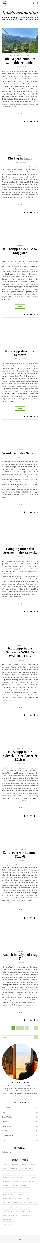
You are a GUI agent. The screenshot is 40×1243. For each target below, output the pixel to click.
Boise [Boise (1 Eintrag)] (5, 1168)
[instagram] (19, 1239)
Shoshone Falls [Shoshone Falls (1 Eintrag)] (29, 1202)
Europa (27, 55)
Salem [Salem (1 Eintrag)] (28, 1198)
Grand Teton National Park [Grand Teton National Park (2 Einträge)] (25, 1181)
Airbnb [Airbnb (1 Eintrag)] (6, 1164)
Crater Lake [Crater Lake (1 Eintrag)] (26, 1168)
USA (3, 1140)
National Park (6, 1126)
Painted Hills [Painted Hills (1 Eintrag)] (23, 1194)
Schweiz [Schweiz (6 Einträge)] (6, 1202)
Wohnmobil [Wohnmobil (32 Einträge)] (7, 1219)
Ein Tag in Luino (20, 158)
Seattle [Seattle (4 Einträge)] (16, 1202)
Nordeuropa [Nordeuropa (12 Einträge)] (8, 1190)
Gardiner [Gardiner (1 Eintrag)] (7, 1181)
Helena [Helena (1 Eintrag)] (6, 1185)
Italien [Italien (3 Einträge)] (15, 1185)
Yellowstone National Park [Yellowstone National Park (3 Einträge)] (14, 1224)
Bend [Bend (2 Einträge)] (24, 1164)
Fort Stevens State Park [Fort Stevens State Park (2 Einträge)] (12, 1177)
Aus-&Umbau (6, 1108)
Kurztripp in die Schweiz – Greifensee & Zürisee (20, 755)
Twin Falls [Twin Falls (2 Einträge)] (20, 1211)
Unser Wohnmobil (8, 1135)
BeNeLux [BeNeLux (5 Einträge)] (33, 1164)
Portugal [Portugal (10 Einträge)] (18, 1198)
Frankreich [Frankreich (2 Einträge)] (30, 1177)
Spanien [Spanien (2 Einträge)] (28, 1207)
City (16, 348)
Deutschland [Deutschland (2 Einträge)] (8, 1173)
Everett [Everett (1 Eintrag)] (20, 1173)
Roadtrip (23, 849)
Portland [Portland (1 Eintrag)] (7, 1198)
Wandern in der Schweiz (20, 453)
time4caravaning (20, 12)
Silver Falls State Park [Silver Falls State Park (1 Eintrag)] (12, 1207)
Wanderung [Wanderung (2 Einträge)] (25, 1215)
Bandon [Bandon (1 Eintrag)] (15, 1164)
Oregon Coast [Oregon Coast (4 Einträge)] (8, 1194)
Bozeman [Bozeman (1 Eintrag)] (14, 1168)
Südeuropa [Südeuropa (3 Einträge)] (7, 1211)
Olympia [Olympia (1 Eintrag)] (20, 1190)
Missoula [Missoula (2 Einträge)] (25, 1185)
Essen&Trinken (16, 55)
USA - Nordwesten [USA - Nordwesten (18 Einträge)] (10, 1215)
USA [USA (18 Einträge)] (29, 1211)
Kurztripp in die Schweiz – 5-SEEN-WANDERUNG (20, 652)
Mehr (20, 114)
